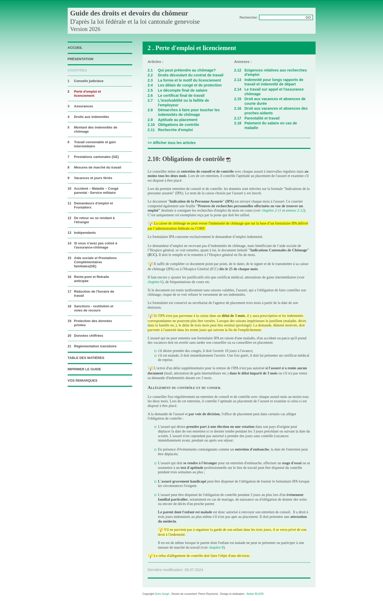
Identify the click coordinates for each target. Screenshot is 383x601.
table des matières (86, 358)
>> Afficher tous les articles (172, 143)
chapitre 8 (216, 547)
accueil (75, 48)
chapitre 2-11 (272, 210)
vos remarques (83, 380)
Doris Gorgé (162, 593)
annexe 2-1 (294, 210)
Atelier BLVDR (255, 593)
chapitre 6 (155, 282)
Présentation (80, 59)
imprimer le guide (84, 369)
